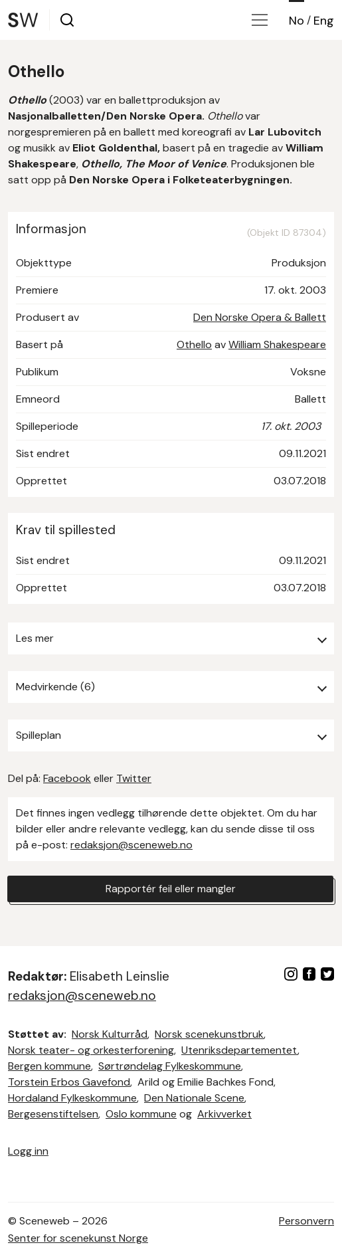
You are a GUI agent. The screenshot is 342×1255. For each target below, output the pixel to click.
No (296, 21)
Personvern (306, 1221)
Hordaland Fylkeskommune (72, 1098)
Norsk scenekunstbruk (209, 1034)
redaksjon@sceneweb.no (131, 845)
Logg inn (28, 1151)
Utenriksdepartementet (239, 1050)
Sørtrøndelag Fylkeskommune (169, 1066)
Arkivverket (224, 1114)
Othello (194, 344)
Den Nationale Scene (194, 1098)
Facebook (67, 778)
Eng (323, 21)
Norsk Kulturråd (109, 1034)
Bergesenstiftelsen (53, 1114)
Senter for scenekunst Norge (78, 1238)
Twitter (133, 778)
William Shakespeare (277, 344)
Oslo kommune (141, 1114)
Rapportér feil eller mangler (171, 889)
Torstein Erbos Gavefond (69, 1082)
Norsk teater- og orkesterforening (91, 1050)
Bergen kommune (49, 1066)
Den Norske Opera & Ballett (259, 317)
